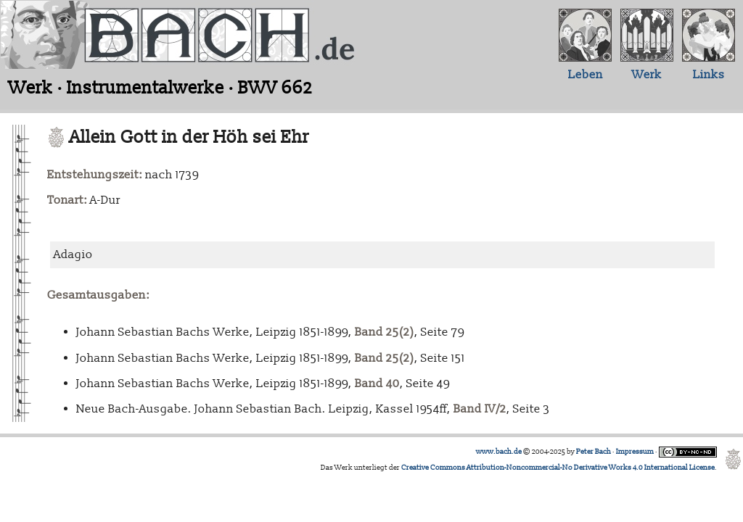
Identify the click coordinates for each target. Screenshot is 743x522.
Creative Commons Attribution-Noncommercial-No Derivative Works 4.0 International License (558, 467)
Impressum (635, 451)
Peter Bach (593, 451)
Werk (647, 74)
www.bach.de (499, 451)
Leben (585, 74)
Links (709, 74)
